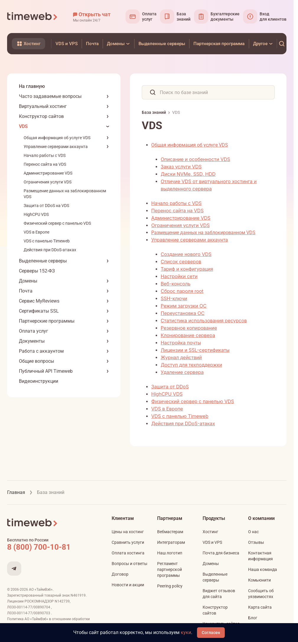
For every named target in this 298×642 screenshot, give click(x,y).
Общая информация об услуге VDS (57, 137)
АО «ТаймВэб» (41, 589)
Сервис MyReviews (39, 301)
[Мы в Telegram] (14, 568)
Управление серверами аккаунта (56, 146)
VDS (23, 126)
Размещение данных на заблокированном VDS (203, 232)
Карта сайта (260, 607)
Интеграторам (171, 542)
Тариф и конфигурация (187, 269)
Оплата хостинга (128, 553)
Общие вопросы (36, 361)
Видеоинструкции (38, 381)
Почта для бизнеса (221, 553)
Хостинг (210, 531)
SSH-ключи (174, 298)
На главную (32, 86)
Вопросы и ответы (129, 563)
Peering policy (170, 586)
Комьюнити (259, 580)
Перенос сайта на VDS (45, 164)
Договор (120, 574)
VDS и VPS (212, 542)
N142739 (62, 601)
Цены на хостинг (128, 531)
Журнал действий (181, 357)
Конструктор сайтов (41, 116)
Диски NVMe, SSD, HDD (188, 174)
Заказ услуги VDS (181, 167)
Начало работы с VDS (45, 155)
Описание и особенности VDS (195, 159)
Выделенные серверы (43, 261)
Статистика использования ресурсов (204, 321)
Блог (252, 617)
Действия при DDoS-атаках (50, 249)
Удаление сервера (182, 372)
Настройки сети (179, 276)
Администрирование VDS (48, 173)
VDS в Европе (36, 232)
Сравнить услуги (128, 542)
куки (186, 632)
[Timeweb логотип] (32, 16)
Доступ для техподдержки (191, 365)
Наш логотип (169, 553)
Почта (25, 291)
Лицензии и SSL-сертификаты (195, 350)
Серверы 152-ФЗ (37, 271)
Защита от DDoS (170, 387)
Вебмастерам (170, 531)
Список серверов (181, 262)
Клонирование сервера (188, 335)
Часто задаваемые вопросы (50, 96)
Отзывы (256, 542)
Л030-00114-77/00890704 (29, 607)
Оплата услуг (33, 331)
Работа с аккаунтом (41, 351)
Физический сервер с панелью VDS (57, 223)
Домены (28, 281)
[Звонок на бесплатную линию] (51, 547)
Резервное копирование (189, 328)
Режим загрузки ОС (183, 306)
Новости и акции (128, 584)
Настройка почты (181, 343)
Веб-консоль (175, 284)
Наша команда (262, 569)
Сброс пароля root (182, 291)
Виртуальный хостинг (43, 106)
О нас (253, 531)
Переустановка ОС (182, 313)
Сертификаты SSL (39, 311)
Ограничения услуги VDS (47, 182)
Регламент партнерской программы (169, 569)
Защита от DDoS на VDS (46, 205)
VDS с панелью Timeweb (47, 241)
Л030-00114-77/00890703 (29, 613)
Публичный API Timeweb (46, 371)
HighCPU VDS (36, 214)
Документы (32, 341)
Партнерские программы (46, 321)
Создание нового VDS (186, 254)
